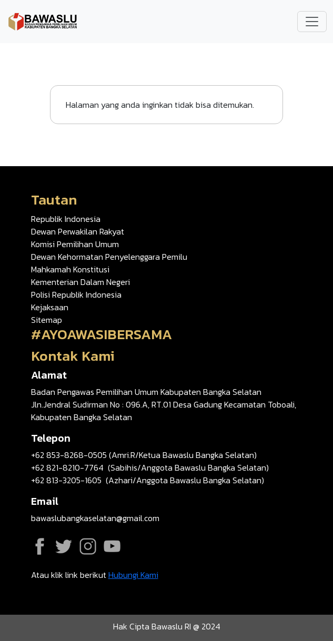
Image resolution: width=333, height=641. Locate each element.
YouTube (112, 546)
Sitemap (46, 319)
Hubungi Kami (133, 574)
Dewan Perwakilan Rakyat (77, 231)
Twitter (63, 546)
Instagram (87, 546)
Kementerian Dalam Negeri (80, 282)
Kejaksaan (49, 307)
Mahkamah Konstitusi (70, 269)
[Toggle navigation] (312, 21)
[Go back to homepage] (43, 20)
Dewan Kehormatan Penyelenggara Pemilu (109, 256)
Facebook (39, 546)
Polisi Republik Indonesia (76, 294)
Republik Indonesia (65, 218)
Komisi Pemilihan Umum (75, 244)
